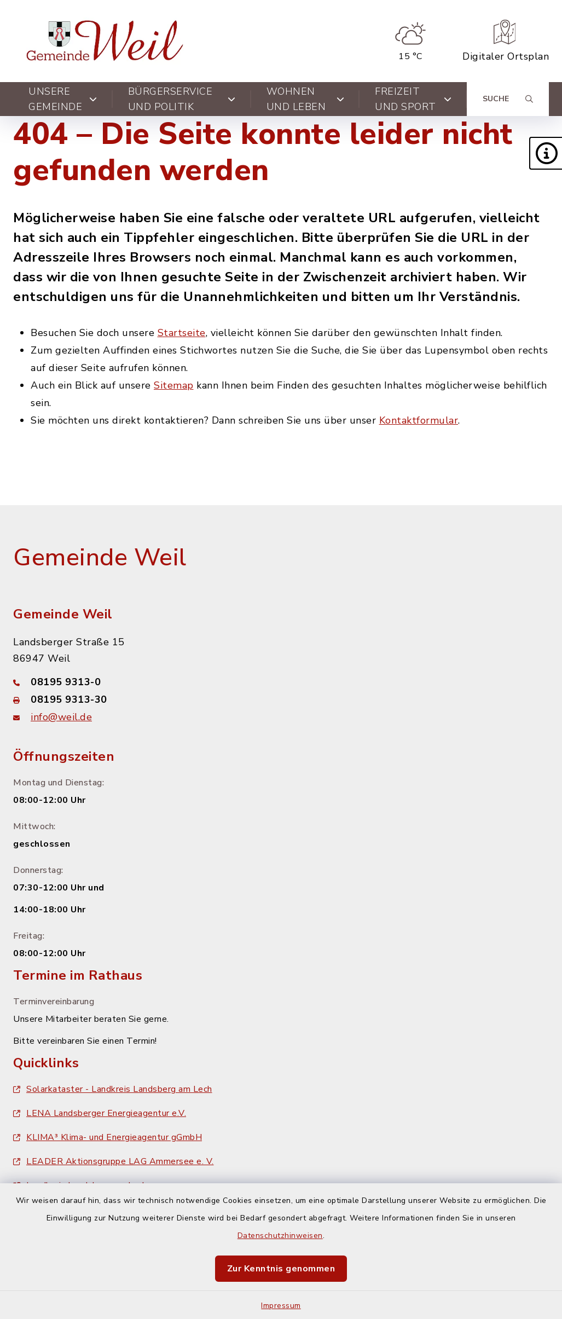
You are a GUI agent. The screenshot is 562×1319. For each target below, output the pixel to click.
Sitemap (174, 385)
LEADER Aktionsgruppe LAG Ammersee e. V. (113, 1161)
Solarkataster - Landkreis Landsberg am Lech (112, 1089)
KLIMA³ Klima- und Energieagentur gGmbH (107, 1137)
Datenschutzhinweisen (280, 1235)
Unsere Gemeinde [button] (62, 99)
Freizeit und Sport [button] (413, 99)
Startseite (182, 332)
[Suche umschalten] (508, 99)
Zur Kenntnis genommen (281, 1269)
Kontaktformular (419, 420)
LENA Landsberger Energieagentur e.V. (99, 1113)
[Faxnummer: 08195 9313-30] (281, 699)
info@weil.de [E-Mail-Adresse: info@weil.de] (61, 717)
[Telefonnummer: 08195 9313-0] (281, 682)
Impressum (281, 1305)
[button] (545, 153)
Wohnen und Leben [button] (305, 99)
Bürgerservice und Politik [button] (182, 99)
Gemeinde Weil (100, 557)
